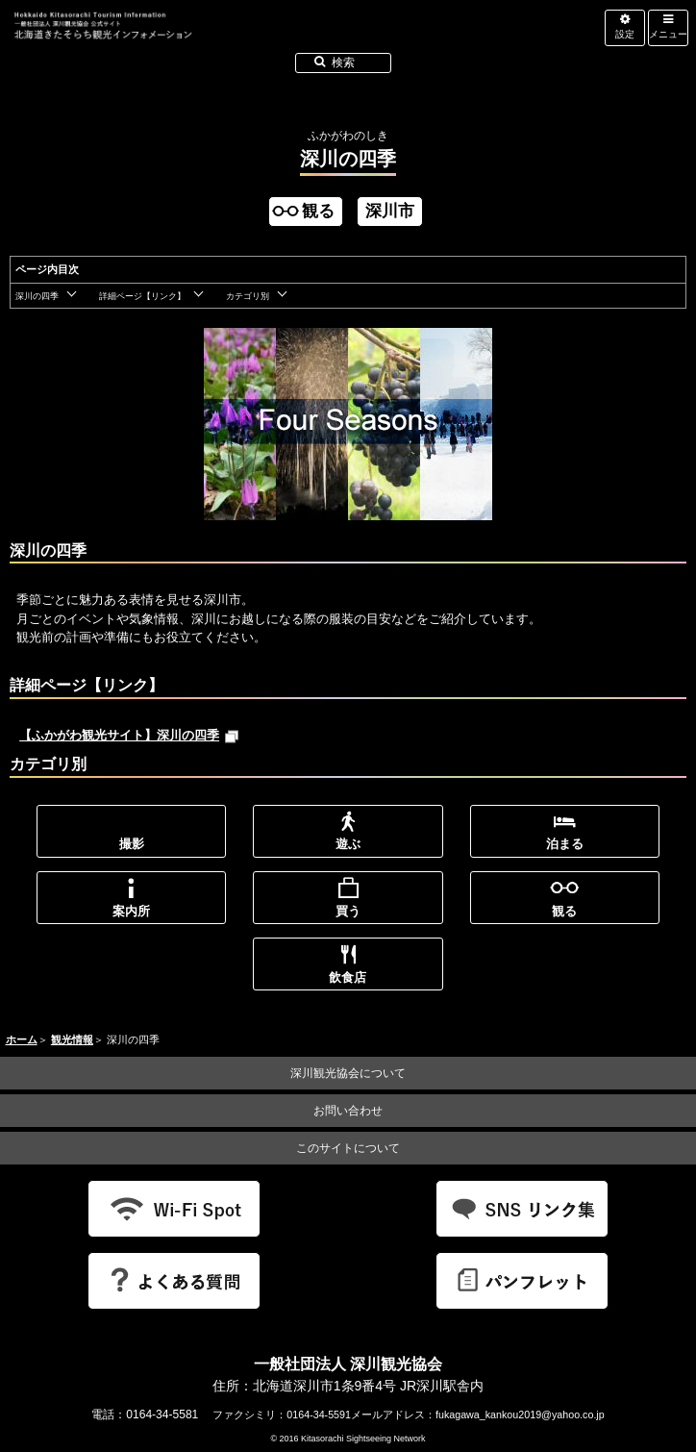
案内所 (131, 911)
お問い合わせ (348, 1110)
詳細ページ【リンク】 (142, 296)
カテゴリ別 (247, 296)
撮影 (131, 844)
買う (348, 911)
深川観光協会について (348, 1073)
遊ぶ (348, 844)
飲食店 (347, 977)
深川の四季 (37, 296)
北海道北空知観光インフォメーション (211, 42)
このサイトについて (348, 1148)
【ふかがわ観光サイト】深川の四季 (129, 735)
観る (564, 911)
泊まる (565, 844)
